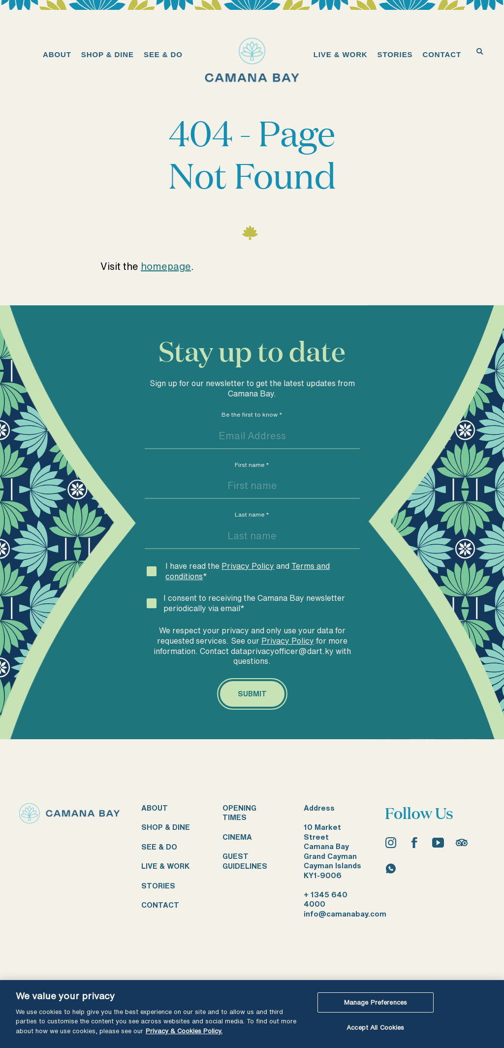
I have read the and (247, 571)
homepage (166, 266)
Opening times (239, 812)
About (154, 808)
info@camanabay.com (345, 913)
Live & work (165, 866)
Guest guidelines (244, 861)
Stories (158, 885)
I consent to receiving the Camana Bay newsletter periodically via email (254, 603)
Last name (252, 514)
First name (252, 464)
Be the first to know (252, 414)
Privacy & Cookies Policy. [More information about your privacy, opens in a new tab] (184, 1031)
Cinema (237, 837)
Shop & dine (165, 827)
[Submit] (252, 694)
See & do (159, 847)
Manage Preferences (375, 1002)
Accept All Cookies (375, 1027)
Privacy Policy (247, 566)
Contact (160, 905)
